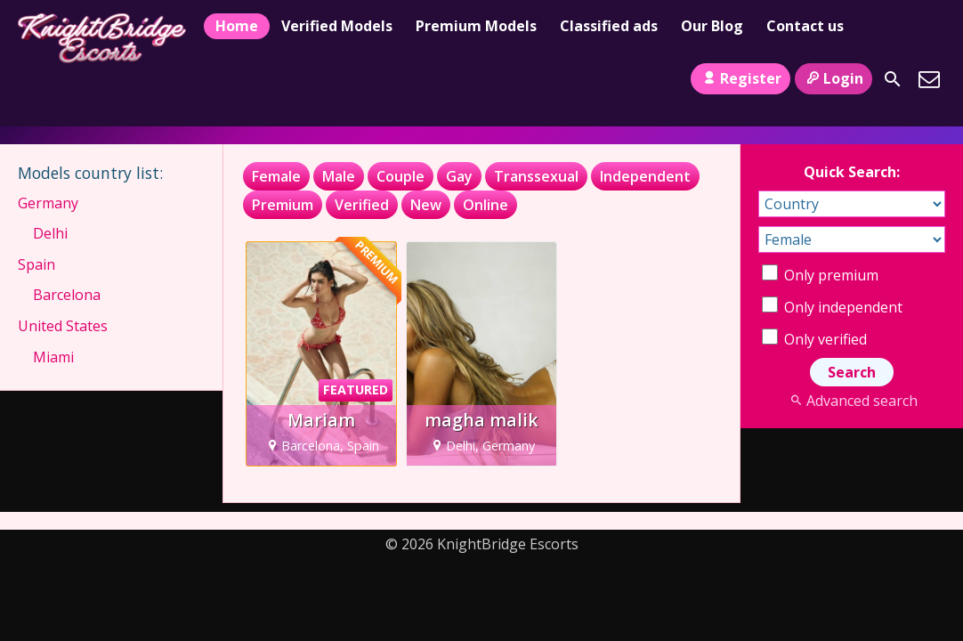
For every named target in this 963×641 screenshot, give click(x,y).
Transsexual (536, 176)
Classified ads (609, 26)
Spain (36, 264)
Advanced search (851, 400)
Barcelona (67, 294)
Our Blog (712, 26)
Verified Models (336, 26)
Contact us (805, 26)
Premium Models (476, 26)
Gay (459, 176)
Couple (400, 176)
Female (276, 176)
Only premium (820, 275)
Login (833, 78)
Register (740, 78)
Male (338, 176)
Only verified (814, 339)
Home (236, 26)
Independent (645, 176)
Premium (282, 205)
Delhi (50, 233)
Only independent (832, 307)
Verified (362, 205)
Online (485, 205)
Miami (53, 357)
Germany (48, 203)
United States (63, 326)
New (425, 205)
